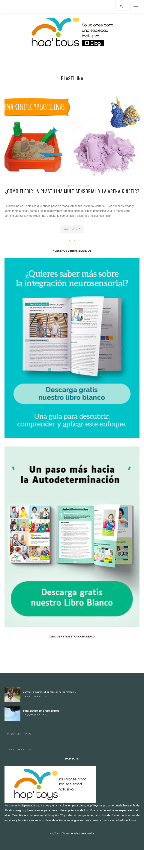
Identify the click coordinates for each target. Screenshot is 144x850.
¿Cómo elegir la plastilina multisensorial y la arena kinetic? (72, 191)
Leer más (70, 228)
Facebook (15, 648)
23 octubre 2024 (35, 696)
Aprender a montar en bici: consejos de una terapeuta (49, 691)
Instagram (60, 648)
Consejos (83, 186)
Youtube (105, 648)
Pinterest (83, 648)
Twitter (38, 648)
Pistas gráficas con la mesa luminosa (41, 710)
